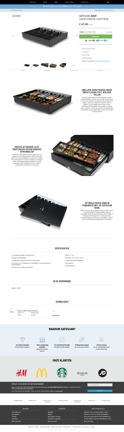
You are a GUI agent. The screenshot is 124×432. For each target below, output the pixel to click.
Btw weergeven (85, 427)
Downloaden (56, 315)
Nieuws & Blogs (69, 2)
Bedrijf (56, 2)
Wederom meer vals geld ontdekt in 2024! (96, 412)
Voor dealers (15, 414)
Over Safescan (16, 412)
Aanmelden (100, 390)
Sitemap (37, 427)
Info (54, 311)
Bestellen (95, 36)
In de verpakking (74, 70)
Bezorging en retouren (54, 416)
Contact (14, 416)
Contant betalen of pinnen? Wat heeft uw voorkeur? (98, 419)
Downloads (100, 70)
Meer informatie (16, 421)
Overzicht (22, 70)
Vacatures (15, 419)
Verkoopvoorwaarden (45, 427)
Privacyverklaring (76, 427)
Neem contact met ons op (103, 61)
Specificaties (47, 70)
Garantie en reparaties (54, 419)
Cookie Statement (67, 427)
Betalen (50, 414)
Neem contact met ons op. (107, 10)
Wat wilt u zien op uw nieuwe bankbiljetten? (96, 414)
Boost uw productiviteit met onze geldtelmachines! (98, 416)
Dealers (45, 2)
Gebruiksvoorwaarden (56, 427)
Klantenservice (85, 2)
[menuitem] (16, 2)
